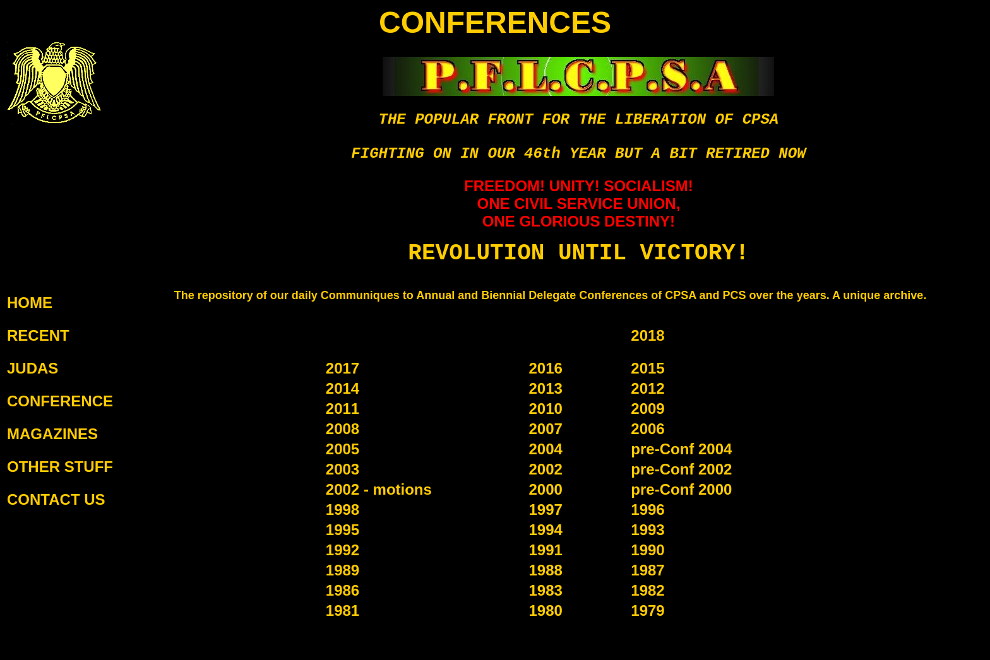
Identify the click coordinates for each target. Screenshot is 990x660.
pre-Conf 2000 (681, 489)
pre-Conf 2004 (681, 448)
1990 (647, 549)
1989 (342, 570)
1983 (545, 590)
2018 (647, 335)
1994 (545, 529)
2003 (342, 469)
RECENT (38, 335)
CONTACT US (56, 499)
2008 (342, 428)
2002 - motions (379, 489)
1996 (647, 509)
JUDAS (32, 368)
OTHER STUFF (60, 466)
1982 (647, 590)
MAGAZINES (52, 433)
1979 (647, 610)
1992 (342, 549)
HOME (29, 302)
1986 (342, 590)
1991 (545, 549)
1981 (342, 610)
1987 (647, 570)
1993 (647, 529)
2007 (545, 428)
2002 (545, 469)
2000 (545, 489)
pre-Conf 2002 (681, 469)
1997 (545, 509)
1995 (342, 529)
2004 (545, 448)
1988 (545, 570)
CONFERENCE (60, 401)
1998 (342, 509)
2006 (647, 428)
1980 (545, 610)
